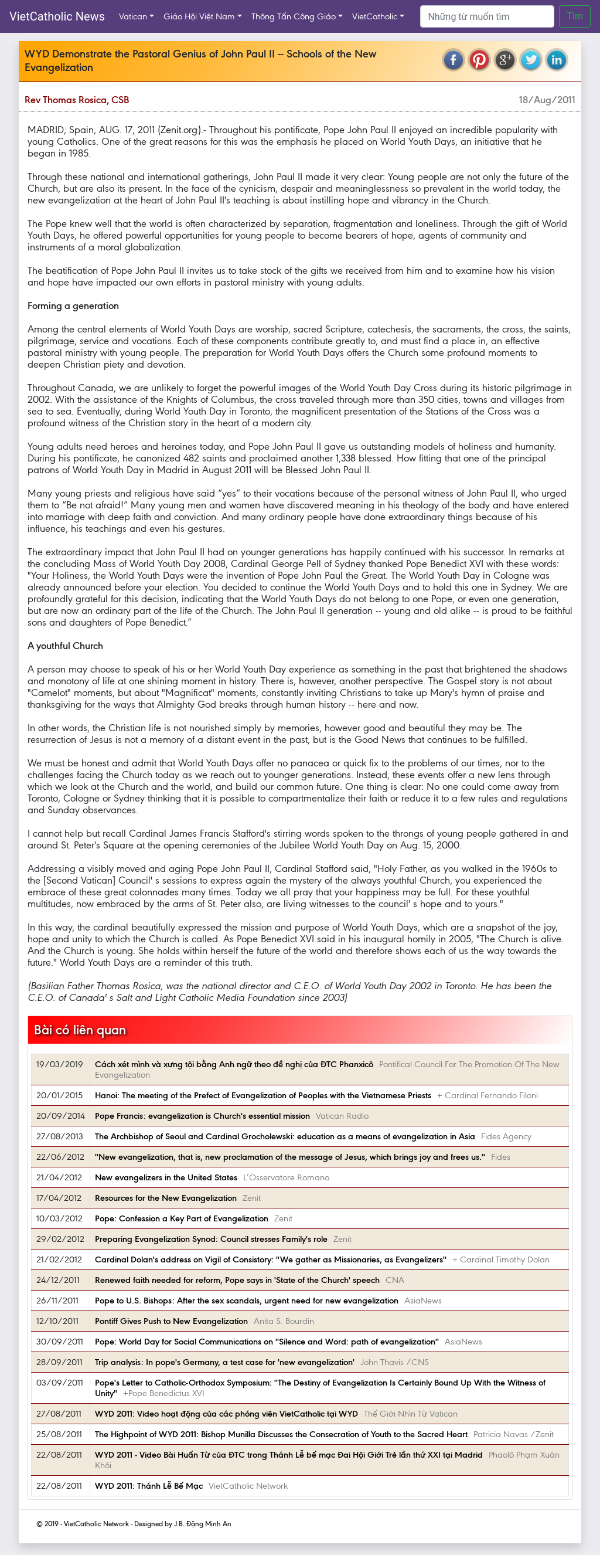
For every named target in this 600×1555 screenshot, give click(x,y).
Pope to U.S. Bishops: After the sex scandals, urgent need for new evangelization (246, 1300)
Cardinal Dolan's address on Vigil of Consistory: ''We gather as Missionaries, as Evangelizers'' (270, 1259)
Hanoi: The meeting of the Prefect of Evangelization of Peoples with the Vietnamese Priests (263, 1095)
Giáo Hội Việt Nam (199, 16)
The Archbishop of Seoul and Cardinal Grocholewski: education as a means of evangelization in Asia (285, 1136)
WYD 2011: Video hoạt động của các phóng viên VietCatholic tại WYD (226, 1413)
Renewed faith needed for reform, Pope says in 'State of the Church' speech (237, 1280)
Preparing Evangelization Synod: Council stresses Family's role (211, 1239)
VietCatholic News (57, 16)
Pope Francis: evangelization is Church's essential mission (202, 1116)
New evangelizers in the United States (166, 1177)
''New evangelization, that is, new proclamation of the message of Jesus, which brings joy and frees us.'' (290, 1157)
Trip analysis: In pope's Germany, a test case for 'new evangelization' (224, 1362)
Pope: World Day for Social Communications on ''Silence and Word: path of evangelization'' (267, 1341)
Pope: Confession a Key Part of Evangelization (181, 1218)
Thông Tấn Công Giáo (293, 16)
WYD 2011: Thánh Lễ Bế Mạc (149, 1486)
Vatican (133, 16)
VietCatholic (374, 16)
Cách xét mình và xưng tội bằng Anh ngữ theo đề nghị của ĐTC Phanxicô (234, 1064)
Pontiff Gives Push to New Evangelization (171, 1321)
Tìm (575, 16)
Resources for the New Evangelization (166, 1198)
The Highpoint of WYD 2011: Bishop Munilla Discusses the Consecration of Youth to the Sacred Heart (281, 1434)
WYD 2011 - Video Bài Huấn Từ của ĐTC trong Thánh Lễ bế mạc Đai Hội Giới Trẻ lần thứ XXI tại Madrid (289, 1454)
